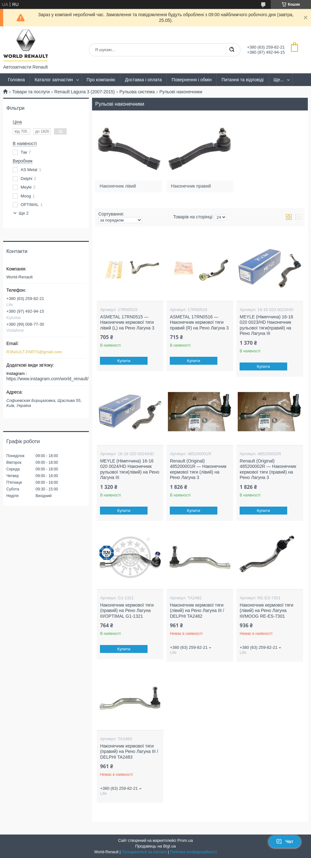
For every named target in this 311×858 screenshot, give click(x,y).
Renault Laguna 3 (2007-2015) (84, 91)
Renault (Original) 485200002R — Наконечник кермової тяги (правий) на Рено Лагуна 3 (268, 469)
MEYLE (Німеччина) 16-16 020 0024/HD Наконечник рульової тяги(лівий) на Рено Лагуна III (129, 469)
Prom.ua (185, 840)
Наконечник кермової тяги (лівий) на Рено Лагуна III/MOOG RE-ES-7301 (266, 610)
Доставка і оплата (143, 79)
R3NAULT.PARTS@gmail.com (34, 351)
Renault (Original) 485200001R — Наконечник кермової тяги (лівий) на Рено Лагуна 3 (198, 469)
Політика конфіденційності (193, 852)
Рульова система (137, 91)
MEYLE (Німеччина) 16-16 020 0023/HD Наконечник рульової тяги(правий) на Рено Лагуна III (266, 325)
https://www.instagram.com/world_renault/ (47, 378)
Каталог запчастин (54, 79)
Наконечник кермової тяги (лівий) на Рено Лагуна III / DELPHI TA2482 (197, 610)
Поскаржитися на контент (144, 852)
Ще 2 (24, 213)
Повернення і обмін (192, 79)
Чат (284, 841)
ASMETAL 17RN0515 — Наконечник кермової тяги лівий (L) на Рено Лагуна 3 (127, 322)
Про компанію (101, 79)
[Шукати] (231, 49)
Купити (124, 360)
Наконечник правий (191, 186)
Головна (16, 79)
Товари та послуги (31, 91)
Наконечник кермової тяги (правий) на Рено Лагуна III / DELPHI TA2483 (129, 751)
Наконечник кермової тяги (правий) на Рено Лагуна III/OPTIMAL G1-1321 (127, 610)
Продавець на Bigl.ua (155, 846)
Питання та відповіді (243, 79)
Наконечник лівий (118, 186)
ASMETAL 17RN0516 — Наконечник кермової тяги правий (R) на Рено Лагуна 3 (199, 322)
